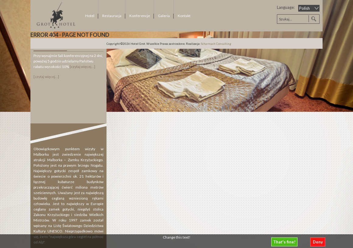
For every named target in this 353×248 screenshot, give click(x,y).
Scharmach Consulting (216, 43)
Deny (318, 241)
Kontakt (184, 15)
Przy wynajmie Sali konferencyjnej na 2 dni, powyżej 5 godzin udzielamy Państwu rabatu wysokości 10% (68, 61)
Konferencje (139, 15)
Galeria (164, 15)
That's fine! (284, 241)
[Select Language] (309, 8)
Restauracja (111, 15)
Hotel (89, 15)
